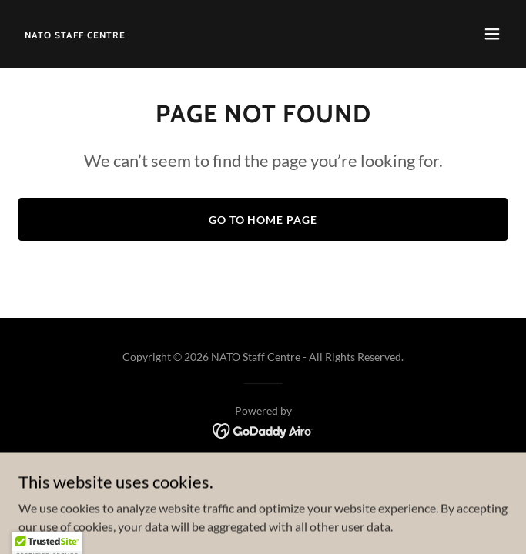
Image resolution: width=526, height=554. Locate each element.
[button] (492, 33)
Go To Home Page (263, 219)
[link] (75, 33)
